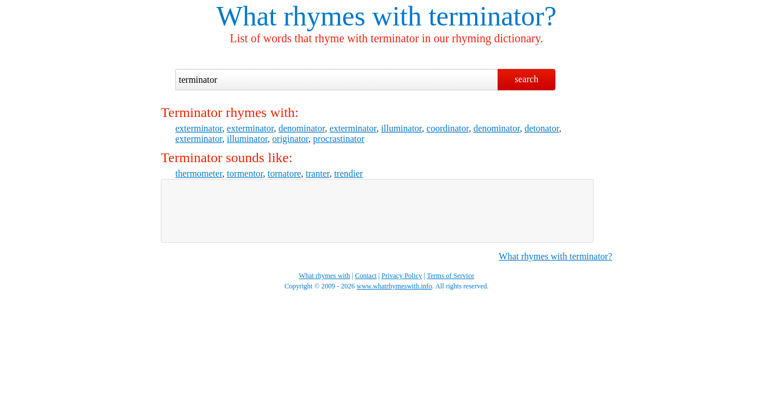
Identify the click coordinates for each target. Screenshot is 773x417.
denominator (301, 128)
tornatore (284, 173)
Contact (366, 276)
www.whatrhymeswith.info (394, 286)
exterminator (198, 128)
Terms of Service (450, 276)
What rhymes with (319, 16)
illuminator (401, 128)
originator (290, 139)
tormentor (245, 173)
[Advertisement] (377, 211)
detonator (541, 128)
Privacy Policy (401, 276)
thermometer (198, 173)
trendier (348, 173)
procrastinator (339, 139)
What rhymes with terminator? (555, 256)
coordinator (447, 128)
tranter (317, 173)
